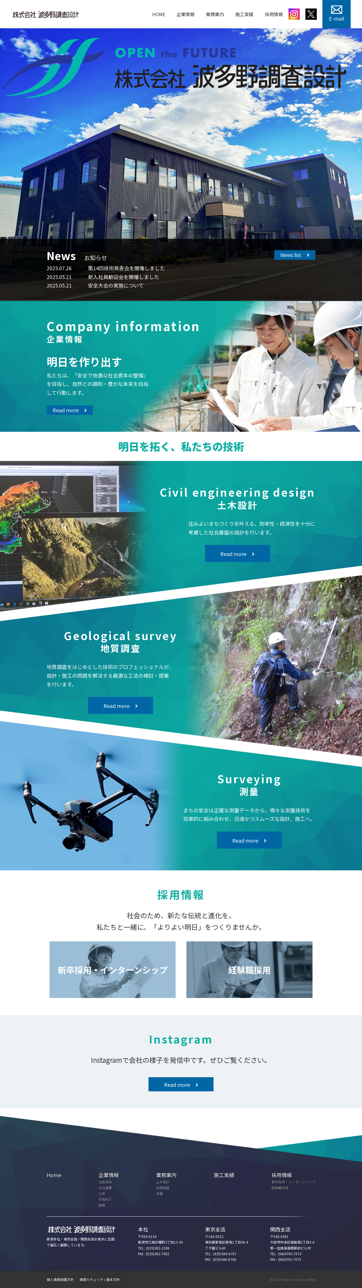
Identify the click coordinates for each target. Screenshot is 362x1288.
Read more (66, 410)
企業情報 (185, 14)
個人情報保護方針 (60, 1279)
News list (290, 254)
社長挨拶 (105, 1181)
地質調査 (163, 1187)
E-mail (336, 18)
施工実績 (244, 14)
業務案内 (215, 14)
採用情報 (274, 14)
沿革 (101, 1193)
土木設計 (163, 1181)
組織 (101, 1205)
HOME (158, 14)
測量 (159, 1193)
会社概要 (105, 1187)
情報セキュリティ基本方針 (99, 1279)
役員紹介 (105, 1199)
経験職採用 (280, 1187)
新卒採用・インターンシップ (293, 1181)
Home (54, 1174)
